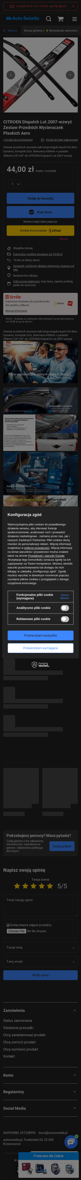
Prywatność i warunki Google (46, 555)
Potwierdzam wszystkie (40, 635)
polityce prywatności (36, 548)
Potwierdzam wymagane (40, 648)
